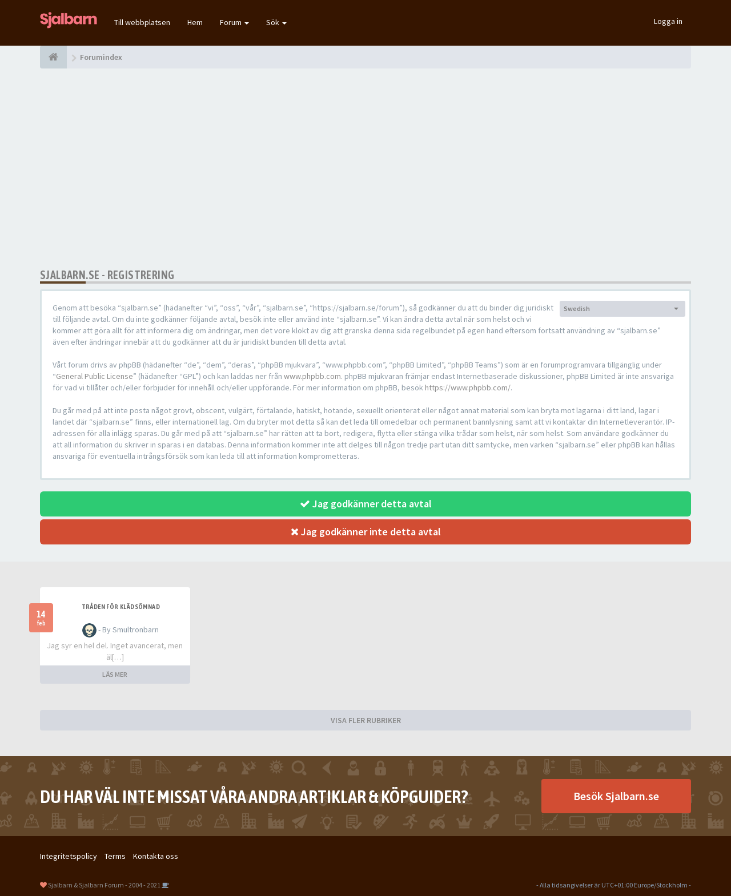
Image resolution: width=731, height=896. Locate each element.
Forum (234, 22)
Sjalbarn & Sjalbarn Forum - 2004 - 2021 (104, 885)
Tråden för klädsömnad (121, 607)
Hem (195, 22)
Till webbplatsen (142, 22)
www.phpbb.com (312, 376)
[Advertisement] (365, 168)
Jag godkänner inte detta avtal (366, 531)
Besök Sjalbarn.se (616, 796)
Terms (115, 856)
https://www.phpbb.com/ (468, 387)
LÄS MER (114, 674)
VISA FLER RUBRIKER (366, 720)
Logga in (668, 21)
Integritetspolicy (68, 856)
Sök (276, 22)
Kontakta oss (155, 856)
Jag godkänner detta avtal (366, 503)
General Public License (94, 376)
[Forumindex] (53, 57)
